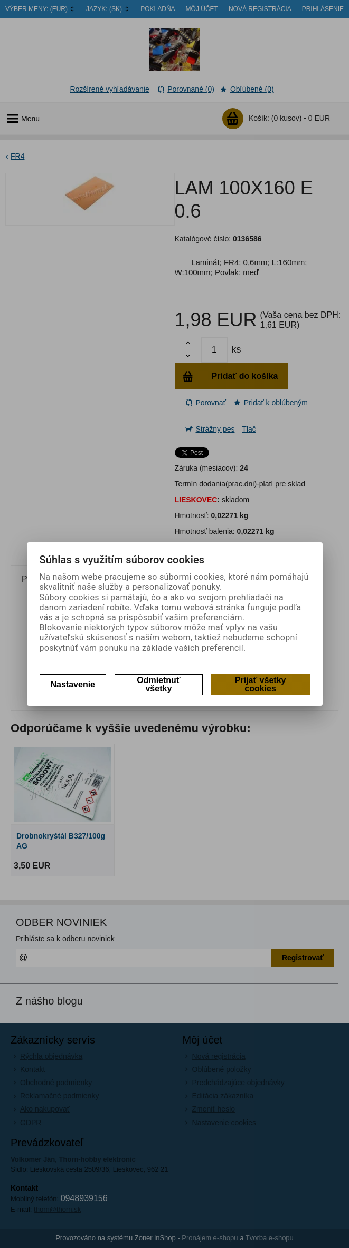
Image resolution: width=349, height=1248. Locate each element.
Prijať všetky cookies (260, 684)
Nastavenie (73, 684)
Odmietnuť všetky (158, 684)
